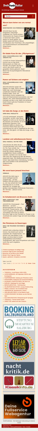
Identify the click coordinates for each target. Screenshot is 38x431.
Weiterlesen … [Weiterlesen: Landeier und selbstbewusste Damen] (7, 165)
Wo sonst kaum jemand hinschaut (16, 170)
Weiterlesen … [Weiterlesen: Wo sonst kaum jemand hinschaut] (7, 191)
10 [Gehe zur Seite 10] (26, 263)
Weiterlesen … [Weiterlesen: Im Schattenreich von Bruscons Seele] (7, 217)
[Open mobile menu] (33, 16)
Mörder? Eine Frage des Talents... (12, 255)
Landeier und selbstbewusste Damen (17, 139)
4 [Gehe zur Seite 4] (16, 263)
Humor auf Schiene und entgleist (15, 79)
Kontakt (28, 427)
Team (23, 427)
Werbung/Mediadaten (16, 427)
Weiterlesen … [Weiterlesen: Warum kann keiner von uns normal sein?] (7, 48)
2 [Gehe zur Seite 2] (13, 263)
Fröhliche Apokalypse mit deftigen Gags (13, 249)
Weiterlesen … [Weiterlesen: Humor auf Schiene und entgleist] (7, 105)
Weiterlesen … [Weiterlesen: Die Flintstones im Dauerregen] (7, 244)
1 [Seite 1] (11, 263)
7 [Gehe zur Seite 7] (21, 263)
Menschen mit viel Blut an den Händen (13, 253)
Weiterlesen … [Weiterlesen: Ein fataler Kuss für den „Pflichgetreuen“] (7, 74)
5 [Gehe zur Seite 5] (18, 263)
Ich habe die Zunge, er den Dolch (16, 111)
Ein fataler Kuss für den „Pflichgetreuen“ (19, 53)
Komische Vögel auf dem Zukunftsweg (13, 251)
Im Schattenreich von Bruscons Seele (17, 197)
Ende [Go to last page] (33, 263)
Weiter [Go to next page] (30, 263)
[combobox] (16, 16)
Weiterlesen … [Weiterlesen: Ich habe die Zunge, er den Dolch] (7, 133)
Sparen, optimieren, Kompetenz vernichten (14, 257)
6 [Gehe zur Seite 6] (19, 263)
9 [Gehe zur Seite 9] (24, 263)
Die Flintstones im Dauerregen (15, 223)
